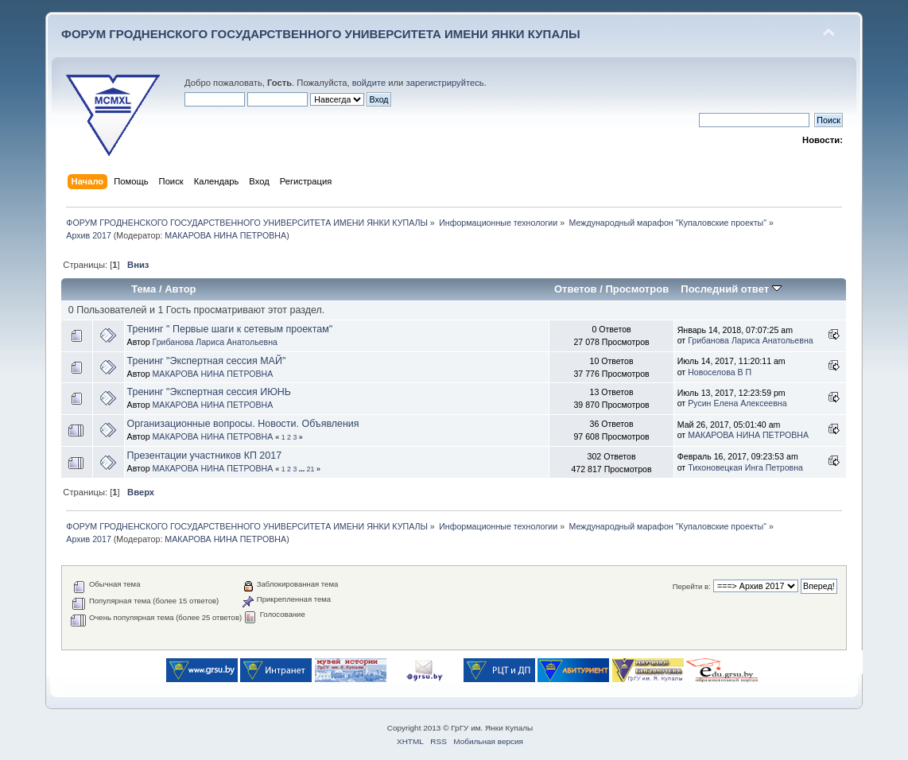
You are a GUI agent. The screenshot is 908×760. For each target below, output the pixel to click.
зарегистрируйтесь (445, 82)
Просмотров (637, 289)
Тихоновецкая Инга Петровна (745, 467)
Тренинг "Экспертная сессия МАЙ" (206, 360)
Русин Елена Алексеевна (737, 403)
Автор (180, 289)
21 (311, 469)
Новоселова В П (719, 372)
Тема (143, 289)
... (303, 469)
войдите (369, 82)
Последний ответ (731, 289)
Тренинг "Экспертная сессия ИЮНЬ (209, 391)
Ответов (575, 289)
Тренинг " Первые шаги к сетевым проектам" (230, 329)
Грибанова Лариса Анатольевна (214, 342)
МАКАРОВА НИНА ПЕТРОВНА (225, 235)
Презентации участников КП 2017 (204, 455)
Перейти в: (692, 586)
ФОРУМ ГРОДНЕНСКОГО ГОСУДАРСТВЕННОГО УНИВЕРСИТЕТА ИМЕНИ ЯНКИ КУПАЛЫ (320, 34)
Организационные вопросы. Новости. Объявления (243, 423)
